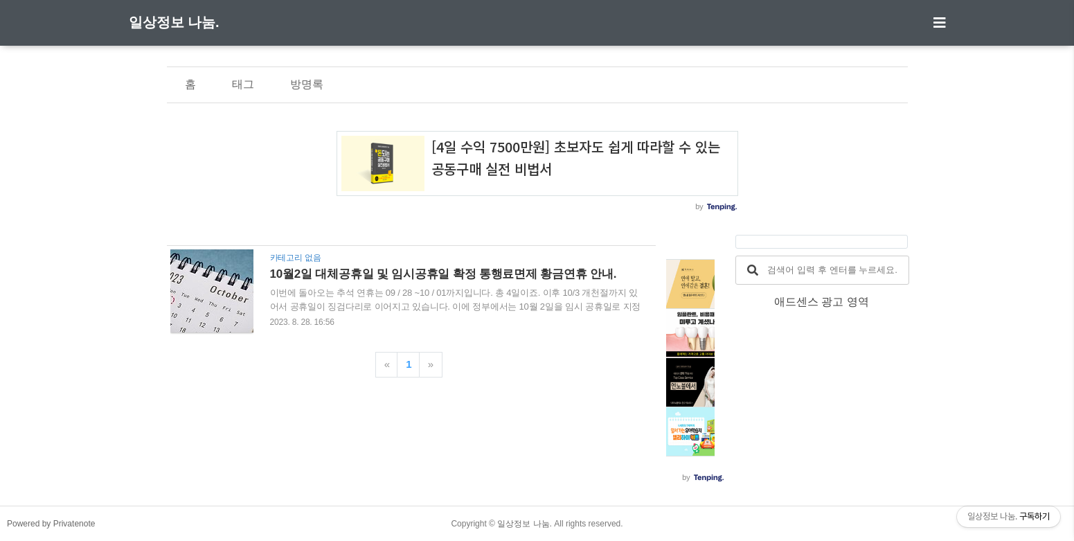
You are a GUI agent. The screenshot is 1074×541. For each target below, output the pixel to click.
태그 (243, 84)
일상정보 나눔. (174, 22)
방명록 (306, 84)
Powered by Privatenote (51, 524)
